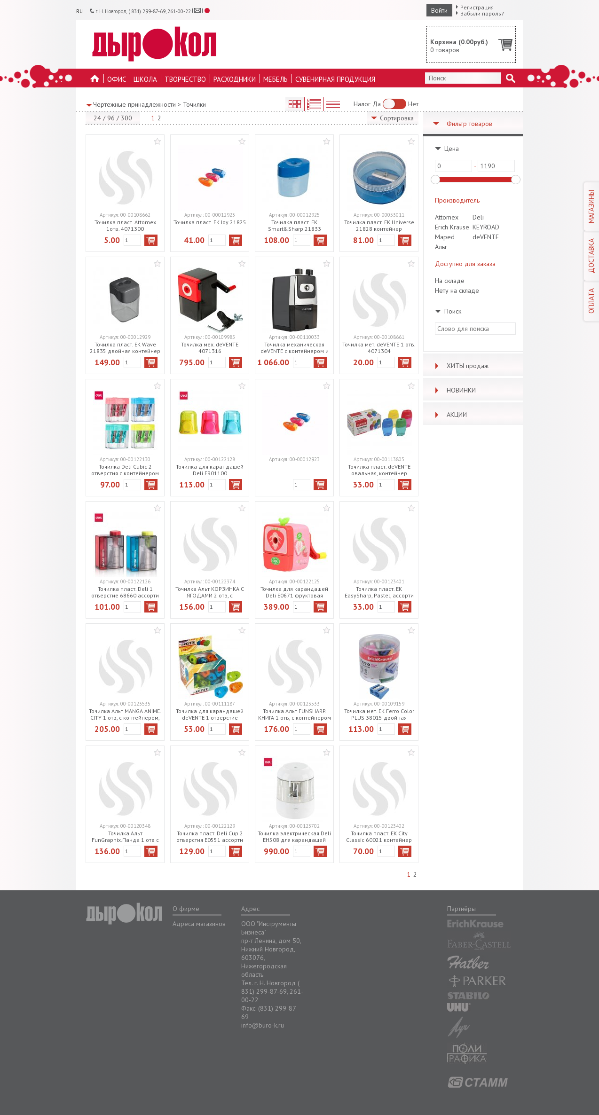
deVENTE (486, 237)
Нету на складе (457, 290)
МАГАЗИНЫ (591, 206)
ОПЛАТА (591, 301)
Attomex (446, 217)
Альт (441, 247)
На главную (95, 81)
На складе (450, 280)
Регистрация (477, 7)
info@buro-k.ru (262, 1025)
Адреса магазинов (199, 923)
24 (97, 118)
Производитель (457, 200)
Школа (145, 79)
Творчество (185, 79)
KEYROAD (486, 227)
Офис (116, 79)
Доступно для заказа (465, 263)
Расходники (234, 79)
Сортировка (397, 118)
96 (111, 118)
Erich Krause (452, 227)
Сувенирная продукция (335, 79)
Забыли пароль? (482, 13)
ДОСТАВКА (591, 255)
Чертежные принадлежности (134, 104)
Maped (445, 237)
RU (79, 11)
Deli (478, 217)
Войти (439, 10)
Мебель (275, 79)
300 (126, 118)
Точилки (194, 104)
